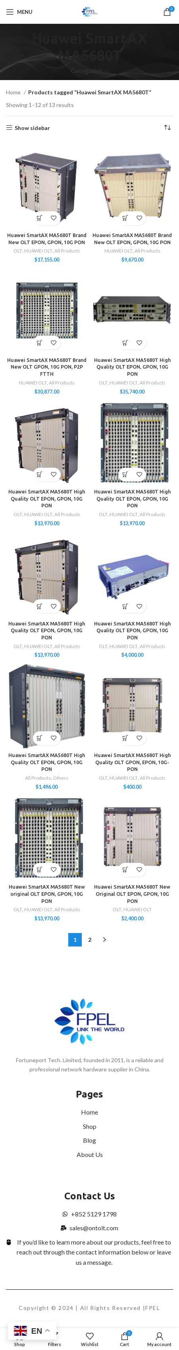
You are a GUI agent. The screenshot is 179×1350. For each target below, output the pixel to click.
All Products (67, 251)
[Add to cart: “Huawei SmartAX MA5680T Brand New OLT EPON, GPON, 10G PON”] (125, 218)
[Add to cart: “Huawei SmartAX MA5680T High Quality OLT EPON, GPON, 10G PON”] (40, 475)
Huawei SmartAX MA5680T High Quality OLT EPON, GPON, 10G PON (132, 367)
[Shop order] (167, 128)
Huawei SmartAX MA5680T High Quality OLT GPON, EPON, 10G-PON (132, 762)
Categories (86, 71)
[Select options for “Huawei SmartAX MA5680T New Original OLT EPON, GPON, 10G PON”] (125, 870)
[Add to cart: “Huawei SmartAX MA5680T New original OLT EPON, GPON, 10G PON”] (40, 870)
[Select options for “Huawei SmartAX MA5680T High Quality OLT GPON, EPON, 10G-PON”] (125, 738)
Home (14, 92)
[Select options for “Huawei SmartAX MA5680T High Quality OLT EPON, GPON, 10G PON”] (125, 343)
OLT (17, 251)
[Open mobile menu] (19, 12)
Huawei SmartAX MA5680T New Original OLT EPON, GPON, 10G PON (132, 893)
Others (60, 778)
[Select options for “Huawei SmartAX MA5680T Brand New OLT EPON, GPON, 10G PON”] (40, 218)
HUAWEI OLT (38, 251)
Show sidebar (32, 127)
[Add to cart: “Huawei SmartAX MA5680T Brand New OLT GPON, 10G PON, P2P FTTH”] (40, 343)
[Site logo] (89, 11)
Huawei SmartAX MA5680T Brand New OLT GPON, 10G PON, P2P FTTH (47, 367)
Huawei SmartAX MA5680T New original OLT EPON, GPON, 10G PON (47, 893)
